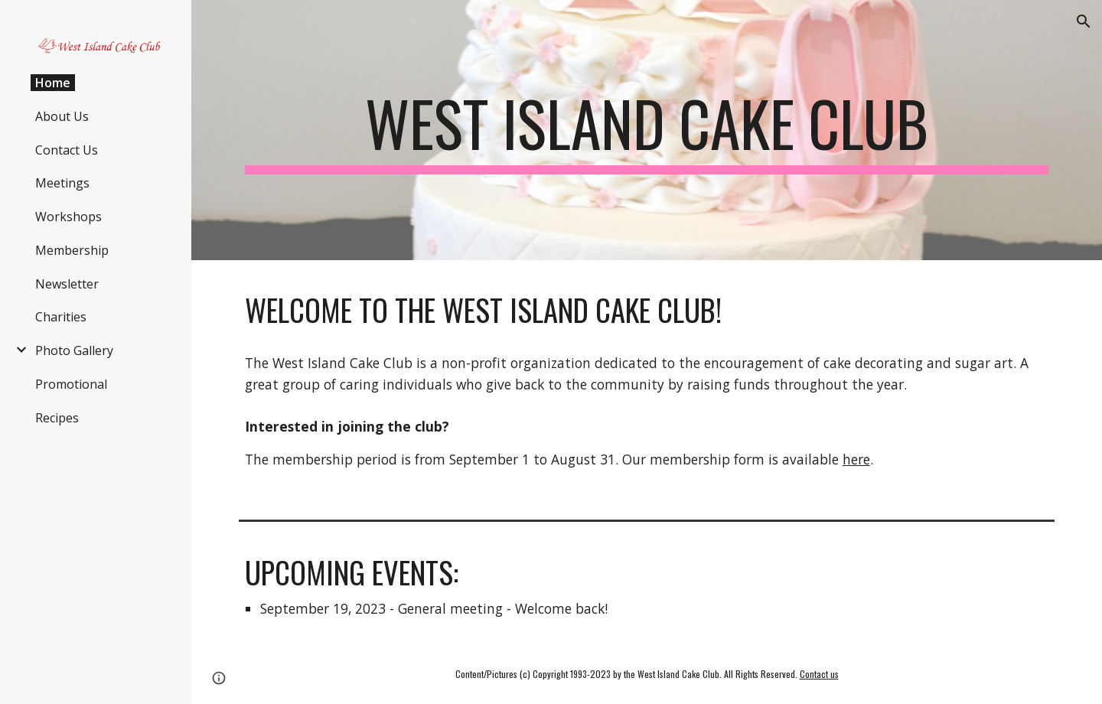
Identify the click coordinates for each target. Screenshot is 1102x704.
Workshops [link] (68, 216)
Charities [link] (60, 316)
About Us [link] (62, 116)
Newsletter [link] (67, 283)
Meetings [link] (62, 182)
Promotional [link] (71, 384)
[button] (1083, 21)
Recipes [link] (57, 417)
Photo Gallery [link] (74, 350)
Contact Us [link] (66, 150)
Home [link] (52, 82)
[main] (647, 130)
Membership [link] (72, 250)
